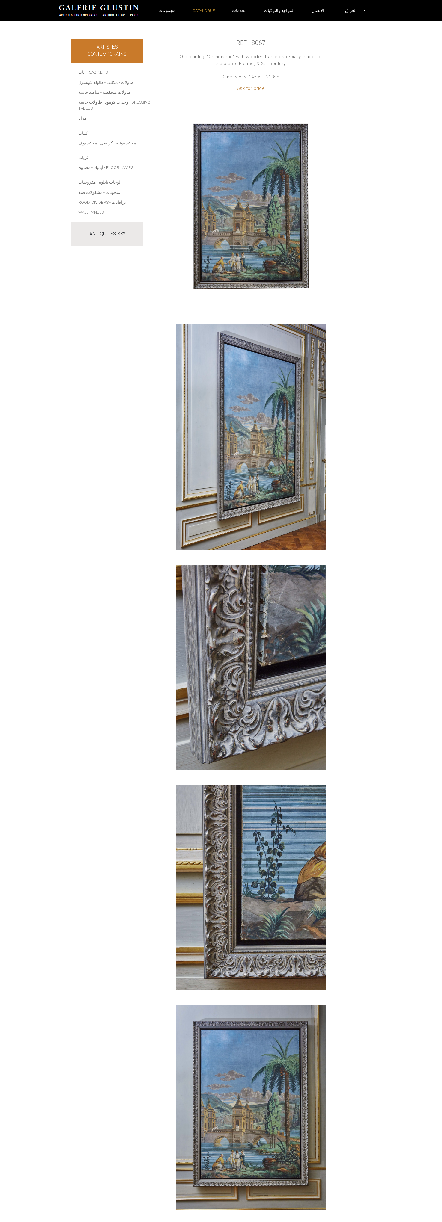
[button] (351, 10)
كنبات (83, 133)
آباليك (98, 167)
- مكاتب (113, 82)
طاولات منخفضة (117, 92)
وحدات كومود (116, 102)
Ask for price (251, 88)
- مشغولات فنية (91, 192)
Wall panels (91, 212)
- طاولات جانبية (91, 102)
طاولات (127, 82)
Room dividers (93, 202)
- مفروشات (88, 182)
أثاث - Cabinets (93, 72)
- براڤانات (117, 202)
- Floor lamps (118, 167)
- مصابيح (85, 167)
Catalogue (204, 10)
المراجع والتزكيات (279, 10)
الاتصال (318, 10)
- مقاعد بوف (88, 143)
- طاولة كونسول (92, 82)
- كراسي (107, 143)
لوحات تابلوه (109, 182)
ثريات (83, 157)
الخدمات (239, 10)
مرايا (82, 118)
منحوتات (113, 192)
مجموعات (166, 10)
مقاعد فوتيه (126, 143)
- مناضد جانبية (90, 92)
